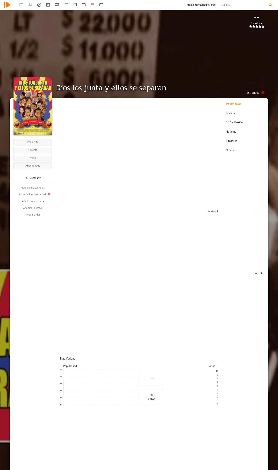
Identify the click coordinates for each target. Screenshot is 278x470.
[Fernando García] (94, 443)
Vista (33, 157)
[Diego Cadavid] (210, 443)
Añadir (88, 263)
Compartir (33, 177)
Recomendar (33, 214)
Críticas (231, 150)
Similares (231, 141)
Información (234, 104)
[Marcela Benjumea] (117, 443)
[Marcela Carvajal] (141, 443)
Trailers (230, 113)
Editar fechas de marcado (35, 194)
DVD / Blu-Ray (235, 122)
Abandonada (32, 165)
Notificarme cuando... (33, 187)
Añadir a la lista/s (32, 207)
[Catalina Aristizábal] (71, 443)
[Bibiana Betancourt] (187, 443)
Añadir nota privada (33, 201)
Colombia (65, 129)
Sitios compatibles (176, 203)
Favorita (32, 149)
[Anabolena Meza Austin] (164, 443)
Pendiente (32, 142)
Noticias (231, 131)
